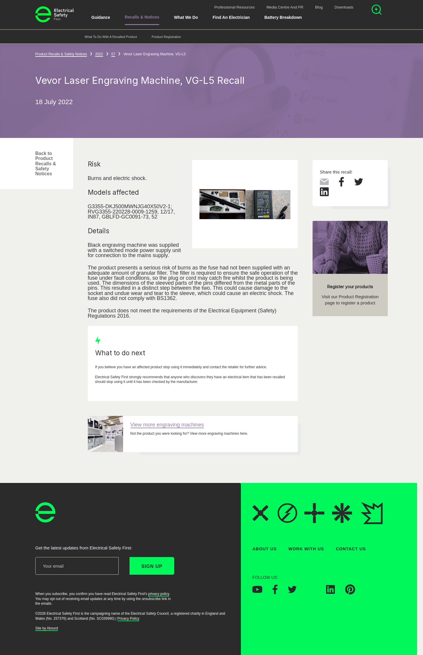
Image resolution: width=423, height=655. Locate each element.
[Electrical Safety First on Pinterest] (350, 593)
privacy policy (158, 594)
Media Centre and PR (284, 7)
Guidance (100, 17)
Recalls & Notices (142, 17)
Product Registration (166, 37)
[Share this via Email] (324, 183)
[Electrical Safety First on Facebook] (275, 593)
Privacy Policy (129, 618)
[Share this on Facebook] (341, 185)
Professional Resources (234, 7)
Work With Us (306, 548)
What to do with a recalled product (111, 37)
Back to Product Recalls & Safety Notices (45, 163)
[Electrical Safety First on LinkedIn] (330, 592)
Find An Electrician (231, 17)
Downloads (344, 7)
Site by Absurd (46, 628)
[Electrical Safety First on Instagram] (311, 592)
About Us (264, 548)
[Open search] (376, 10)
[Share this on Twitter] (358, 184)
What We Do (186, 17)
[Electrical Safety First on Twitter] (292, 591)
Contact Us (351, 548)
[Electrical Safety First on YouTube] (257, 591)
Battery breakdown (283, 17)
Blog (319, 7)
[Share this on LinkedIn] (324, 195)
